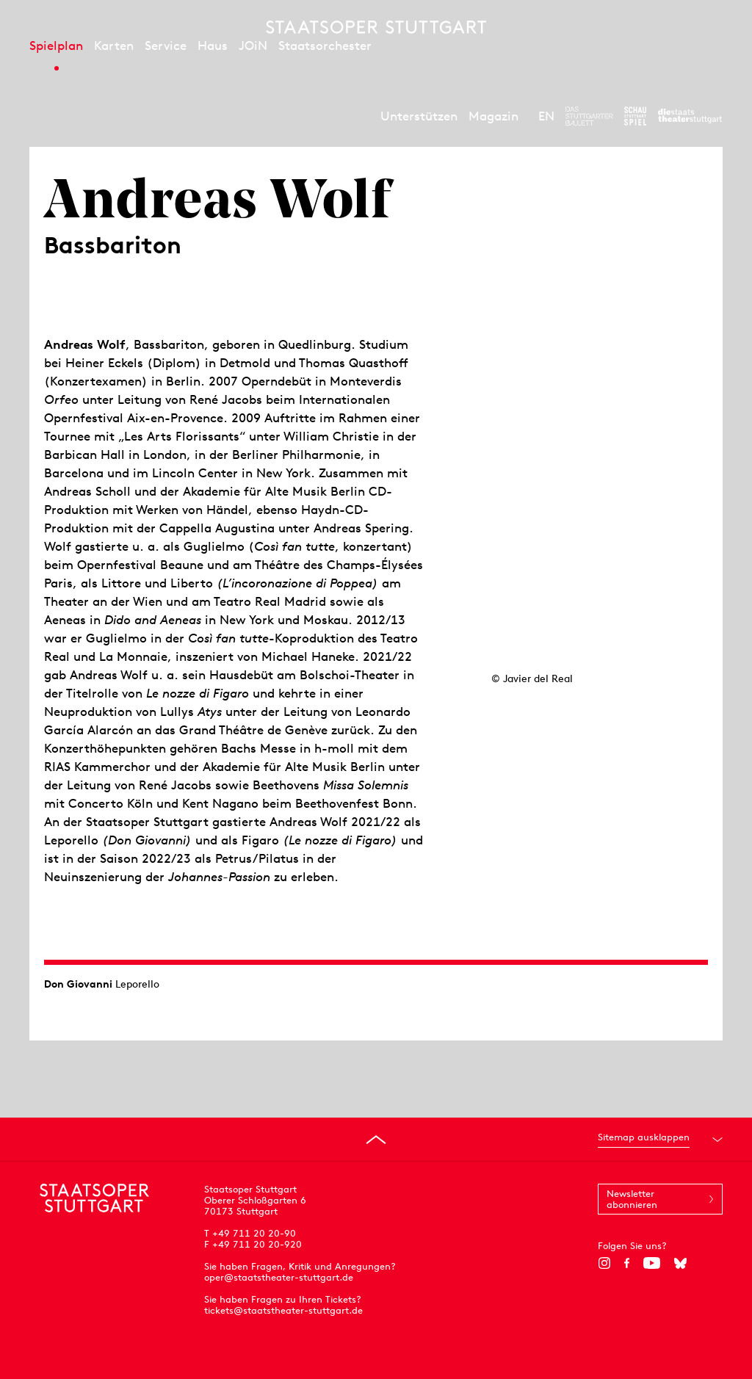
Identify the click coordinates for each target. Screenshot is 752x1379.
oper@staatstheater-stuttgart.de (278, 1277)
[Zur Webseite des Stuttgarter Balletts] (589, 116)
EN (546, 116)
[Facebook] (626, 1263)
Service (166, 45)
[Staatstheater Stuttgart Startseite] (376, 27)
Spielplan (56, 45)
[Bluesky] (680, 1263)
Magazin (493, 116)
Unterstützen (419, 116)
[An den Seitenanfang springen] (376, 1139)
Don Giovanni (78, 984)
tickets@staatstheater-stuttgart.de (283, 1310)
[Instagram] (604, 1263)
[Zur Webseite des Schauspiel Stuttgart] (635, 116)
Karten (114, 45)
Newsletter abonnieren (632, 1199)
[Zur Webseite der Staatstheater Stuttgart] (690, 116)
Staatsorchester (325, 45)
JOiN (253, 45)
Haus (213, 45)
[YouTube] (651, 1263)
